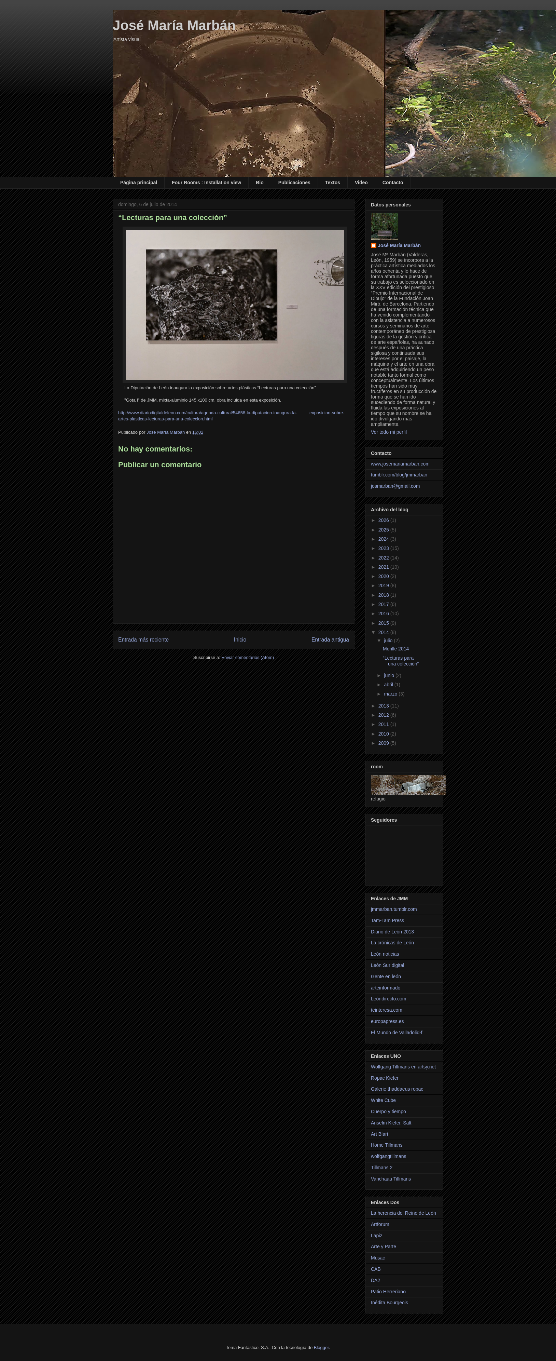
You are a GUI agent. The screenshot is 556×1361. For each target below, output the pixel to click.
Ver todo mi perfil (389, 432)
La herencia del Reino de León (403, 1213)
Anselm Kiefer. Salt (391, 1123)
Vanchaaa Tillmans (391, 1179)
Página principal (138, 182)
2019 (384, 585)
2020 (384, 576)
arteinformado (385, 988)
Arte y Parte (383, 1246)
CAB (376, 1269)
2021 (384, 567)
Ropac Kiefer (385, 1078)
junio (389, 675)
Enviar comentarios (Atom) (247, 657)
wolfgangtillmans (388, 1156)
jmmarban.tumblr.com (394, 909)
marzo (391, 694)
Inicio (240, 640)
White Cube (383, 1100)
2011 (384, 724)
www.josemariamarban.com (400, 464)
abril (389, 684)
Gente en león (386, 976)
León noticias (385, 954)
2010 (384, 734)
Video (361, 182)
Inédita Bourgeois (389, 1302)
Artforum (380, 1224)
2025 (384, 530)
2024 (384, 539)
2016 (384, 613)
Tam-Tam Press (387, 920)
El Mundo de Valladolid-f (396, 1032)
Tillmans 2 (381, 1167)
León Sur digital (387, 965)
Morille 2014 (396, 648)
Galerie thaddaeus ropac (397, 1089)
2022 (384, 558)
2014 (384, 632)
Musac (378, 1258)
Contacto (393, 182)
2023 (384, 548)
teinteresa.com (386, 1010)
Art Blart (379, 1134)
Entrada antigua (330, 640)
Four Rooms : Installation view (206, 182)
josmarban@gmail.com (395, 486)
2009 (384, 743)
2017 (384, 604)
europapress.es (387, 1021)
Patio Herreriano (388, 1291)
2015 (384, 623)
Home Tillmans (387, 1145)
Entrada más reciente (143, 640)
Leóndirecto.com (388, 998)
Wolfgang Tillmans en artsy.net (403, 1066)
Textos (332, 182)
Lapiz (376, 1235)
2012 (384, 715)
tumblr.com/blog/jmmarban (399, 474)
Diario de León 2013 (392, 931)
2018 (384, 595)
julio (389, 640)
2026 (384, 520)
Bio (260, 182)
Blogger (321, 1347)
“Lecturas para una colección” (401, 660)
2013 (384, 706)
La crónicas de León (392, 942)
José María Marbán (174, 25)
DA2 (375, 1280)
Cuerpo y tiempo (388, 1111)
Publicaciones (294, 182)
